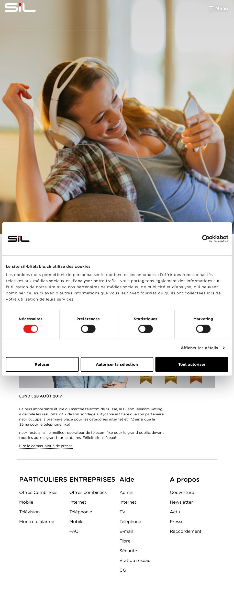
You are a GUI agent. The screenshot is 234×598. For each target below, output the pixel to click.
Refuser (42, 364)
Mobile (26, 502)
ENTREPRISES (92, 479)
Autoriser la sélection (117, 364)
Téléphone (130, 521)
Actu (175, 511)
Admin (126, 492)
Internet (77, 502)
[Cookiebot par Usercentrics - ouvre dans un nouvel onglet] (205, 239)
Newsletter (181, 502)
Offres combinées (88, 492)
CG (122, 570)
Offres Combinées (38, 492)
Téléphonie (80, 511)
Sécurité (128, 550)
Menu (221, 8)
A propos (184, 479)
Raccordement (186, 531)
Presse (177, 521)
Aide (126, 479)
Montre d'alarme (36, 521)
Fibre (124, 541)
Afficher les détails (199, 348)
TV (122, 511)
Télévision (29, 511)
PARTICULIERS (43, 479)
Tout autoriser (191, 364)
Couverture (182, 492)
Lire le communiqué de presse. (46, 446)
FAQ (74, 531)
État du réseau (134, 560)
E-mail (126, 531)
